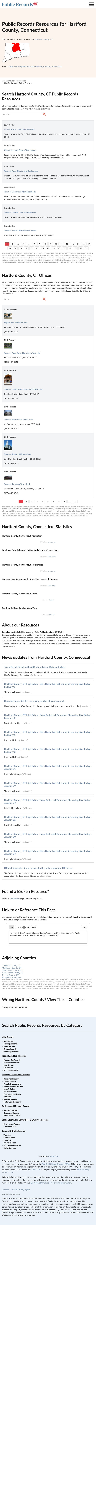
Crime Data (8, 1417)
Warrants (7, 1411)
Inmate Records (10, 1419)
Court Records (9, 1414)
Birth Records (9, 1318)
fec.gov (51, 891)
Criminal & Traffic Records (13, 1407)
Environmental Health (12, 1370)
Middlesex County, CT (11, 1244)
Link (11, 1203)
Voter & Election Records (13, 1363)
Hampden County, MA (12, 1253)
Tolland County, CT (10, 1251)
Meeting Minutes (10, 1376)
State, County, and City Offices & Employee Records (25, 1396)
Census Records (10, 1358)
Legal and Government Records (16, 1351)
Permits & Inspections (12, 1360)
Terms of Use (7, 1448)
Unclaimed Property (11, 1355)
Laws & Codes (9, 1365)
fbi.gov (51, 830)
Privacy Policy (83, 1446)
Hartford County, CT (44, 39)
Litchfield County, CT (11, 1242)
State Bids (7, 1373)
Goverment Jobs (10, 1403)
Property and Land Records (14, 1332)
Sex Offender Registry (12, 1422)
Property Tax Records (12, 1336)
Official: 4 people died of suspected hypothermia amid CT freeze (38, 1144)
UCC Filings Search (11, 1347)
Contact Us (15, 1175)
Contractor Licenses (11, 1389)
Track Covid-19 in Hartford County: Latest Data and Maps (34, 943)
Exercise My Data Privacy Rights (16, 1466)
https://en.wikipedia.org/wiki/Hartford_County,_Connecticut (35, 66)
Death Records (9, 1323)
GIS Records (8, 1344)
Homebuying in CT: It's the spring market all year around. (34, 977)
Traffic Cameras (10, 1424)
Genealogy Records (11, 1328)
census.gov (52, 588)
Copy (84, 1203)
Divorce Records (10, 1325)
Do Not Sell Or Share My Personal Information (51, 1459)
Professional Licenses (12, 1392)
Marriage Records (10, 1320)
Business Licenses (11, 1387)
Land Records (9, 1341)
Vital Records (8, 1313)
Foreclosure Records (12, 1339)
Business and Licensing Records (16, 1382)
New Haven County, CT (12, 1246)
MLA (27, 1203)
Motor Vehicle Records (12, 1378)
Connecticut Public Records (14, 80)
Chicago (19, 1203)
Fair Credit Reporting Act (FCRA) (56, 1440)
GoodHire (36, 1446)
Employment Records (12, 1400)
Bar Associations (10, 1368)
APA (34, 1203)
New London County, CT (13, 1249)
